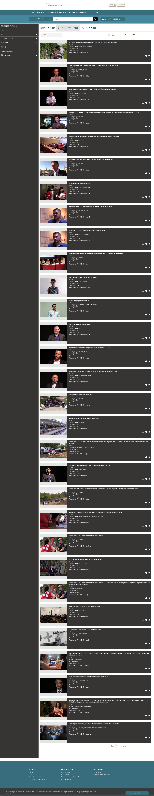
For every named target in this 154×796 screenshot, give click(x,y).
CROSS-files (97, 772)
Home (32, 12)
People (3, 47)
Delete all (5, 30)
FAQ (96, 12)
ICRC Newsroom (66, 779)
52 (76, 28)
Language (6, 55)
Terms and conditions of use (80, 12)
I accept (137, 793)
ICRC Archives (65, 772)
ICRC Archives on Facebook (70, 777)
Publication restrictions (10, 51)
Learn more (9, 793)
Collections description (56, 12)
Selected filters (9, 26)
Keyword (4, 43)
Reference (72, 52)
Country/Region (7, 39)
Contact (40, 12)
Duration (72, 50)
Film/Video (68, 27)
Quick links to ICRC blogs (102, 775)
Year (2, 34)
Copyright (72, 48)
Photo (47, 27)
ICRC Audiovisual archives (55, 5)
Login (111, 5)
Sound (89, 27)
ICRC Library (65, 775)
